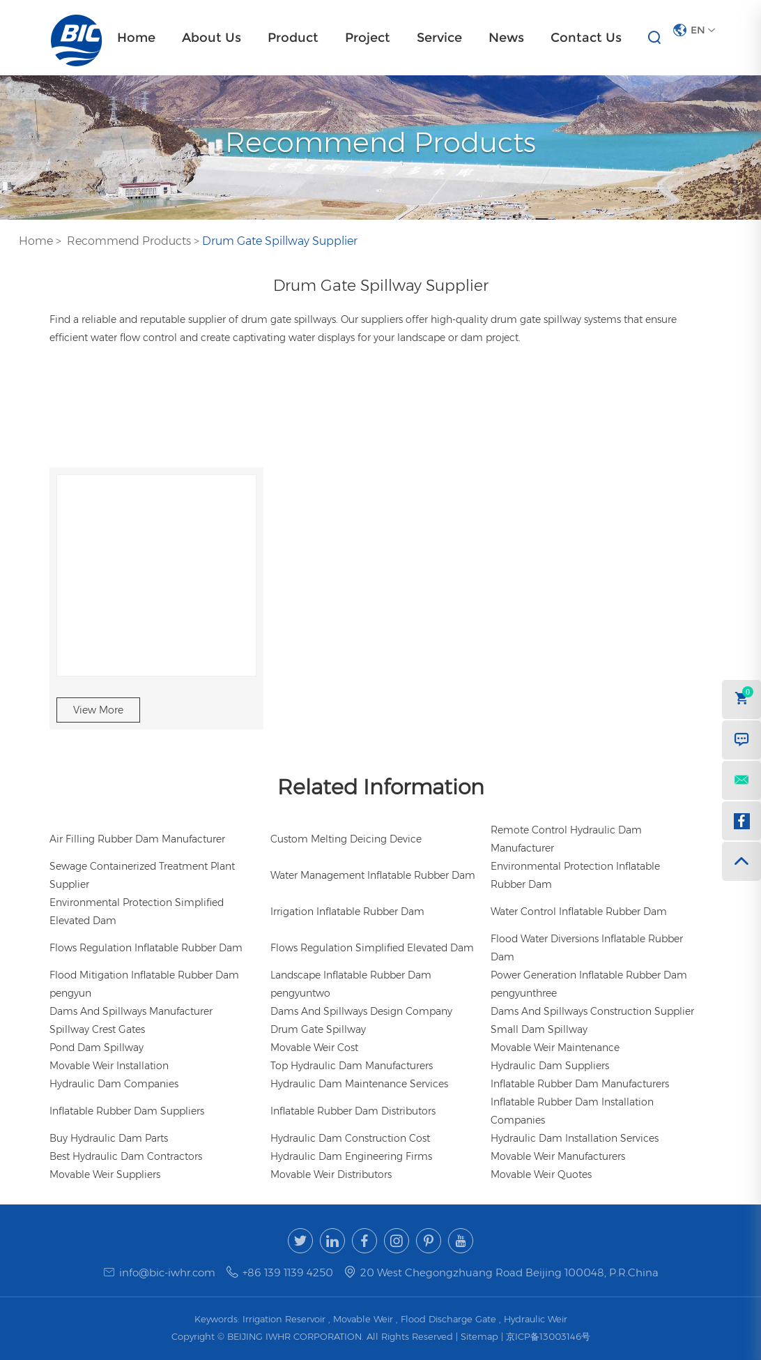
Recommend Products (129, 241)
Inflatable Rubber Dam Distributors (353, 1111)
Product (293, 37)
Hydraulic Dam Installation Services (575, 1138)
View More (98, 710)
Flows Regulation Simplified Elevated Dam (372, 948)
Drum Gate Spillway (318, 1029)
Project (367, 37)
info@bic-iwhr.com (167, 1272)
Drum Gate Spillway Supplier (280, 241)
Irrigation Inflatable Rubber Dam (347, 911)
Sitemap (481, 1336)
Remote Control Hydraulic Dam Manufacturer (566, 839)
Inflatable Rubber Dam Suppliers (126, 1111)
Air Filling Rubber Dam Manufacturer (137, 839)
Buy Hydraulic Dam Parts (108, 1138)
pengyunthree (524, 993)
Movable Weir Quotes (541, 1174)
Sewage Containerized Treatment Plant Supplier (142, 875)
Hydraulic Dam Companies (113, 1084)
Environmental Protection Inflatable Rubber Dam (575, 875)
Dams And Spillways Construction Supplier (592, 1011)
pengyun (70, 993)
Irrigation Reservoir (284, 1318)
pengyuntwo (300, 993)
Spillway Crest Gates (97, 1029)
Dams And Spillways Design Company (361, 1011)
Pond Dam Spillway (96, 1047)
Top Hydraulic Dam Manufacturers (351, 1065)
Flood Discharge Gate (448, 1318)
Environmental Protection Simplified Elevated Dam (136, 911)
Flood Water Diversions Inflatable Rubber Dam (587, 947)
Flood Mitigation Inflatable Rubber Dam (144, 975)
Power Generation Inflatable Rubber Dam (589, 975)
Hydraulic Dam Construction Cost (350, 1138)
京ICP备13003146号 (548, 1336)
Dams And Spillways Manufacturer (131, 1011)
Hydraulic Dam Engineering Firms (351, 1156)
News (506, 37)
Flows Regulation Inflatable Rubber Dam (146, 948)
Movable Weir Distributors (331, 1174)
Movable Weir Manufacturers (558, 1156)
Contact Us (586, 37)
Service (439, 37)
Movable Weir (363, 1318)
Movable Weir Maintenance (555, 1047)
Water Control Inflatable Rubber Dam (579, 911)
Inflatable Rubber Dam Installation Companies (572, 1111)
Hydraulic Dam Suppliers (550, 1065)
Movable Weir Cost (314, 1047)
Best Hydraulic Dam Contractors (125, 1156)
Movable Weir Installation (109, 1065)
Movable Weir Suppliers (104, 1174)
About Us (211, 37)
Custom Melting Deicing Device (346, 839)
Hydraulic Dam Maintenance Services (359, 1084)
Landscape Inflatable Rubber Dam (350, 975)
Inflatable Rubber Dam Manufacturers (580, 1084)
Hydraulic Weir (535, 1318)
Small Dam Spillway (539, 1029)
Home (136, 37)
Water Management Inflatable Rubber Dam (372, 875)
